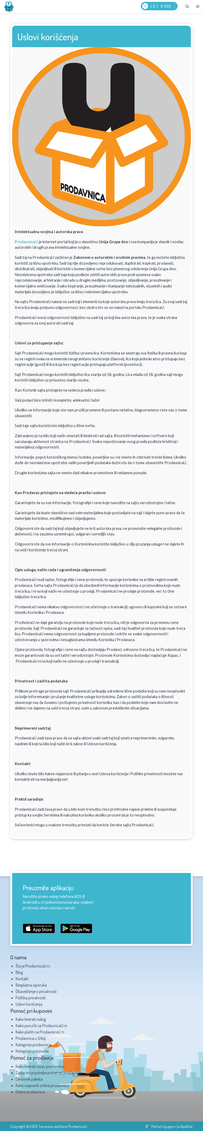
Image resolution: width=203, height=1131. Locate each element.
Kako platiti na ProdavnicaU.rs (40, 1032)
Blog (19, 972)
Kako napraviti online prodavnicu (42, 1085)
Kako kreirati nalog (31, 1019)
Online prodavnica (30, 1091)
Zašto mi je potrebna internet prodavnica (49, 1072)
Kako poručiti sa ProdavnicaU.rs (41, 1025)
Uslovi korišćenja (29, 1004)
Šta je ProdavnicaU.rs (33, 966)
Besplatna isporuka (31, 985)
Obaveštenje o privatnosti (36, 991)
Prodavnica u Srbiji (31, 1038)
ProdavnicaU (26, 241)
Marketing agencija (165, 1126)
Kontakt (22, 978)
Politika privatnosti (31, 997)
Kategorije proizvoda (32, 1051)
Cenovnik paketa (29, 1079)
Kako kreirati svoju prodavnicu (40, 1066)
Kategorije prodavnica (33, 1044)
